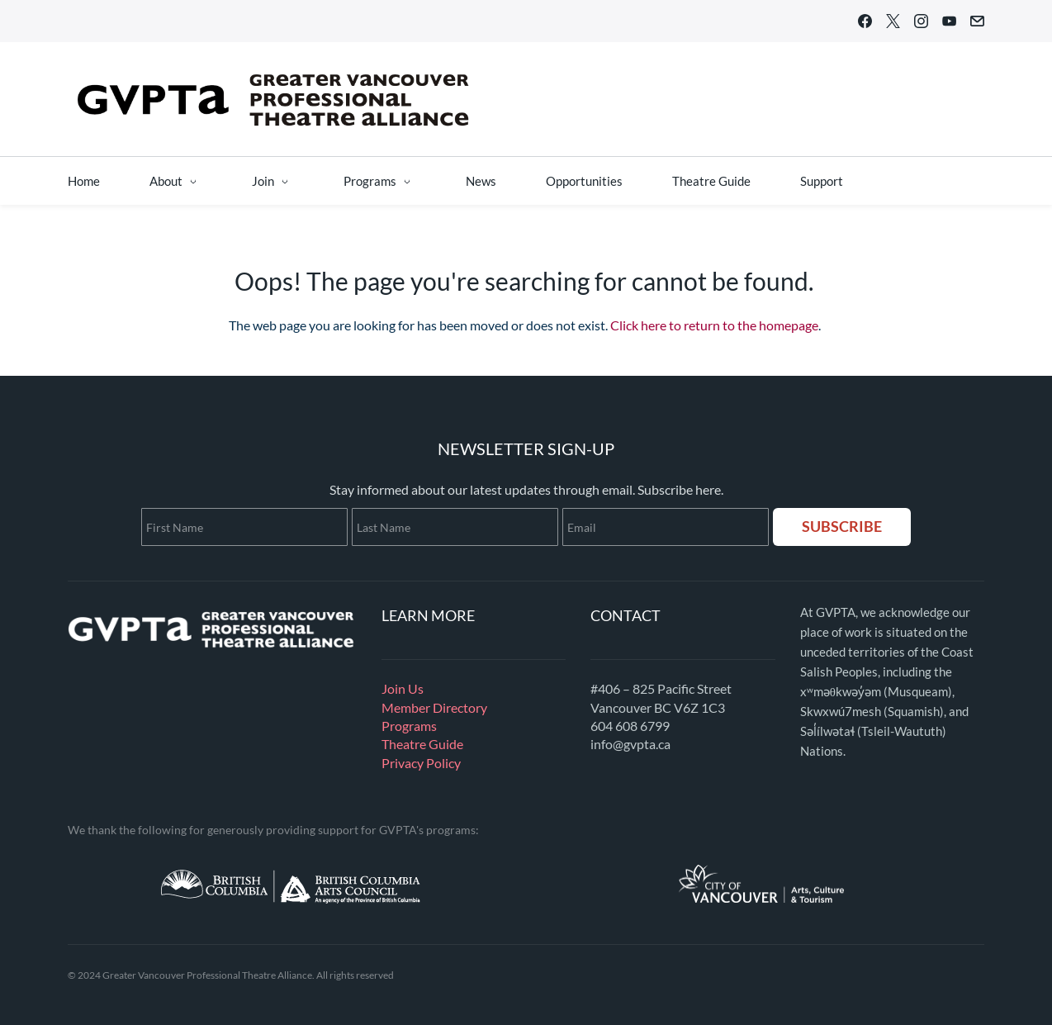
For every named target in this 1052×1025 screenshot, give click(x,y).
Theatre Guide (422, 744)
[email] (977, 24)
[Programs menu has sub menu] (380, 181)
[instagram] (921, 24)
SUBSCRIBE (842, 526)
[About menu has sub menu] (175, 181)
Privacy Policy (421, 763)
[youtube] (949, 24)
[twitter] (893, 24)
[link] (212, 611)
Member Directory (434, 707)
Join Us (402, 688)
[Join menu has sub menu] (273, 181)
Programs (409, 725)
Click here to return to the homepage (714, 325)
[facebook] (865, 24)
